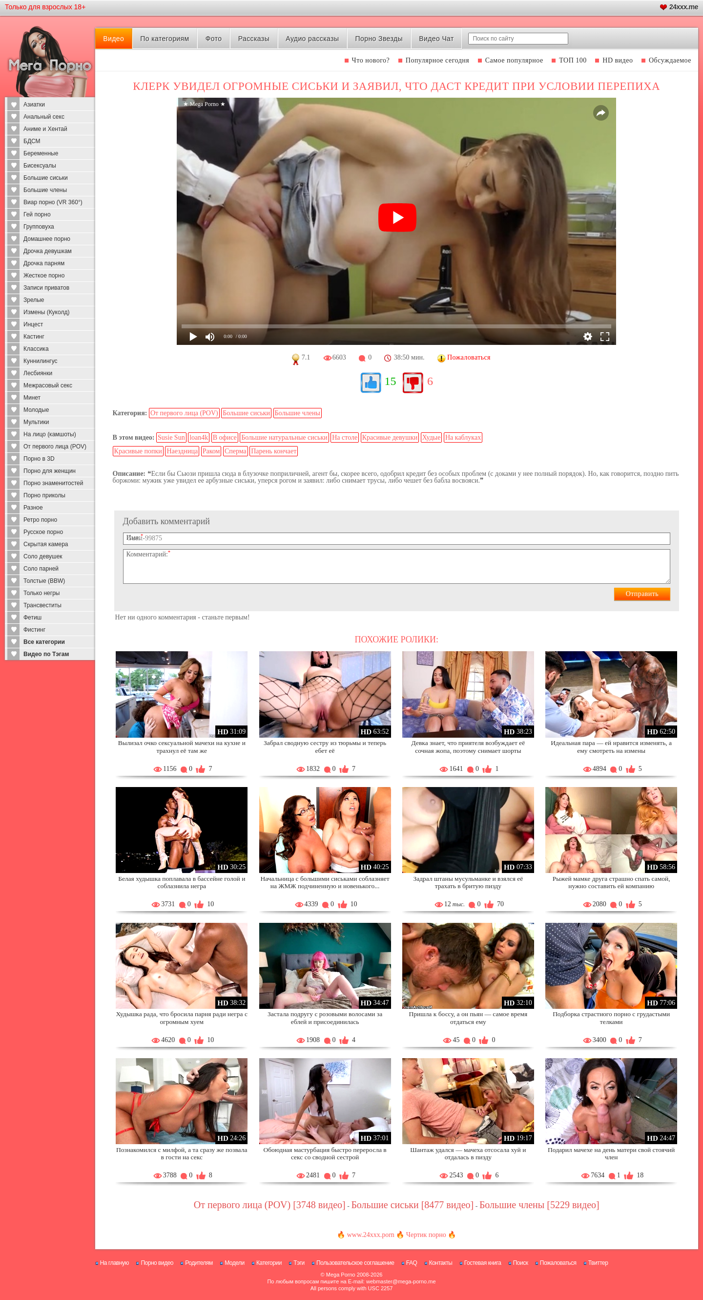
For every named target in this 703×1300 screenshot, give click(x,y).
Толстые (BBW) (44, 580)
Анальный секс (43, 116)
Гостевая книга (482, 1262)
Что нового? (371, 60)
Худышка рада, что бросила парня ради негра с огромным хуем (182, 1017)
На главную (114, 1262)
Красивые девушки (390, 437)
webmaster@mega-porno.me (401, 1281)
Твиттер (598, 1262)
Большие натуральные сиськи (284, 437)
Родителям (198, 1262)
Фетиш (32, 617)
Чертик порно (426, 1234)
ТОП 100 (573, 60)
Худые (431, 437)
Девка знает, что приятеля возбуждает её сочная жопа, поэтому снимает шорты (468, 746)
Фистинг (34, 629)
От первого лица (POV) (54, 446)
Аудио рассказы (312, 39)
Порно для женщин (49, 471)
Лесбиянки (37, 373)
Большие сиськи (45, 177)
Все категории (44, 642)
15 (390, 381)
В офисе (225, 437)
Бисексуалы (39, 165)
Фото (214, 39)
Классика (36, 348)
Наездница (182, 451)
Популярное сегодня (437, 60)
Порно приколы (44, 495)
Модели (235, 1262)
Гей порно (37, 214)
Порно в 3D (39, 458)
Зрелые (33, 300)
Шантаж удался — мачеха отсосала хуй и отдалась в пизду (468, 1153)
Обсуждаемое (670, 60)
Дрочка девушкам (47, 251)
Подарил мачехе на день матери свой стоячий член (611, 1153)
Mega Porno (340, 1275)
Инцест (33, 324)
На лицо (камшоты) (49, 434)
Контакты (441, 1262)
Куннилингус (40, 361)
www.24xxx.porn (370, 1234)
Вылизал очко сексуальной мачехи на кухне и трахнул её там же (182, 746)
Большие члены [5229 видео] (539, 1204)
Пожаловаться (558, 1262)
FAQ (411, 1262)
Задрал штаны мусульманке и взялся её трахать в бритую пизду (468, 882)
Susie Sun (171, 437)
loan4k (198, 437)
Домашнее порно (46, 238)
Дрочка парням (43, 263)
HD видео (617, 60)
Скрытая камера (45, 544)
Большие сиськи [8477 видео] (412, 1204)
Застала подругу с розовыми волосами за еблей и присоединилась (325, 1017)
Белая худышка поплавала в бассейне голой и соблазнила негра (181, 882)
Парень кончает (273, 451)
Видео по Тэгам (46, 654)
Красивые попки (138, 451)
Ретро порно (40, 519)
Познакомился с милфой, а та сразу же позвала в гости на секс (181, 1153)
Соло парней (41, 568)
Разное (33, 507)
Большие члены (45, 190)
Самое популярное (514, 60)
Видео (113, 39)
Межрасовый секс (47, 385)
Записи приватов (46, 287)
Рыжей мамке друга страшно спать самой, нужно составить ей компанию (611, 882)
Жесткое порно (43, 275)
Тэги (299, 1262)
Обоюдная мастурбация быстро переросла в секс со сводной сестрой (325, 1153)
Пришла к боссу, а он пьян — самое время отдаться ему (468, 1017)
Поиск (520, 1262)
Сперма (236, 451)
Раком (211, 451)
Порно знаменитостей (53, 483)
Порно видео (157, 1262)
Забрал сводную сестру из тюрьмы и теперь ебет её (325, 746)
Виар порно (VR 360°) (53, 202)
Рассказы (253, 39)
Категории (269, 1262)
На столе (344, 437)
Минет (32, 397)
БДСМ (32, 141)
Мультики (36, 422)
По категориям (164, 39)
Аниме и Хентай (45, 129)
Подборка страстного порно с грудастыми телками (611, 1017)
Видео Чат (436, 39)
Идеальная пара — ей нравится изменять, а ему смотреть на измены (611, 746)
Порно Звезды (379, 39)
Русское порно (43, 532)
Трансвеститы (42, 605)
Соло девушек (42, 556)
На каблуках (463, 437)
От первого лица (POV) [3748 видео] (270, 1204)
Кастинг (33, 336)
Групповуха (38, 226)
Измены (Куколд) (46, 312)
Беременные (40, 153)
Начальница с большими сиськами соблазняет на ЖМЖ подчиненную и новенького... (325, 882)
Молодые (36, 409)
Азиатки (34, 104)
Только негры (41, 593)
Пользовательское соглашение (355, 1262)
